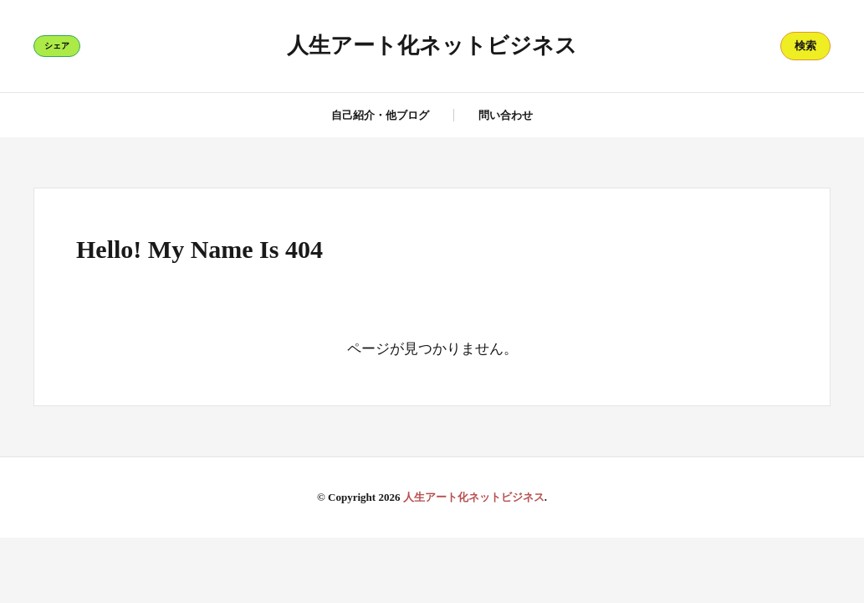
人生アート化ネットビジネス (432, 46)
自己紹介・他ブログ (380, 115)
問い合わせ (505, 115)
